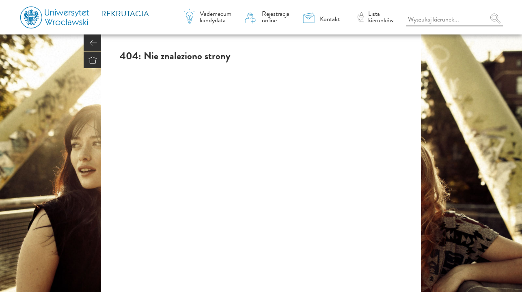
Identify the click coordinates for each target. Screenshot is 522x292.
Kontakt (330, 19)
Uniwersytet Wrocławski (60, 17)
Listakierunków (381, 17)
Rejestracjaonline (275, 17)
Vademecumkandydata (215, 17)
